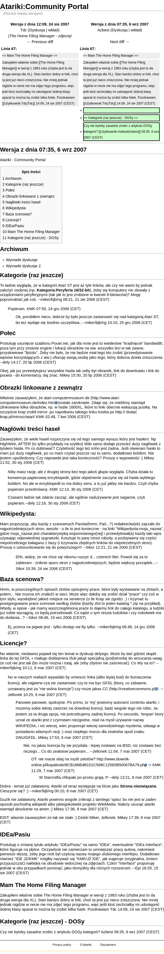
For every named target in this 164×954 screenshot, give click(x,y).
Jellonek (15, 695)
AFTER (24, 444)
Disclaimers (108, 944)
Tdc (23, 30)
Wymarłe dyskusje (22, 260)
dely (6, 362)
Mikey (65, 375)
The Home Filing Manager (66, 895)
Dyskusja (37, 30)
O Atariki (85, 944)
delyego (101, 654)
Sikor (90, 547)
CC (105, 689)
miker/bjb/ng (51, 299)
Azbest (103, 30)
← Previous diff (40, 42)
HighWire (8, 444)
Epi (138, 868)
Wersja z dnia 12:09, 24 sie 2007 (39, 24)
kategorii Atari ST (57, 285)
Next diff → (119, 42)
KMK (31, 309)
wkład (53, 30)
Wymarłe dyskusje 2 (23, 266)
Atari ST (151, 317)
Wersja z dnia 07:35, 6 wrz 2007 (120, 24)
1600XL (75, 407)
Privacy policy (62, 944)
